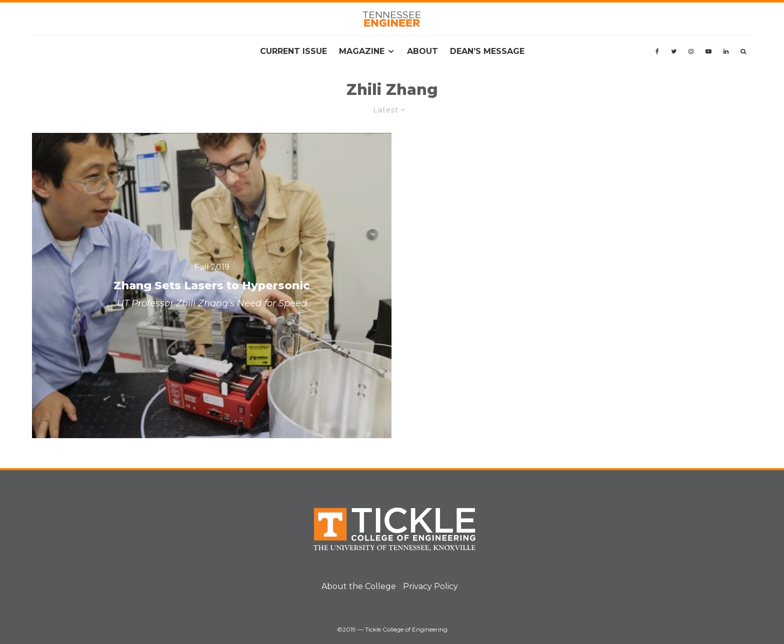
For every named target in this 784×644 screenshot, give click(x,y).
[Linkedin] (726, 51)
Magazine (361, 51)
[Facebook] (657, 51)
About (422, 51)
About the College (359, 586)
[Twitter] (673, 51)
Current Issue (293, 51)
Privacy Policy (430, 586)
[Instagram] (691, 51)
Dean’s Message (487, 51)
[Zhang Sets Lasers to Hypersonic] (212, 285)
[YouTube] (709, 51)
